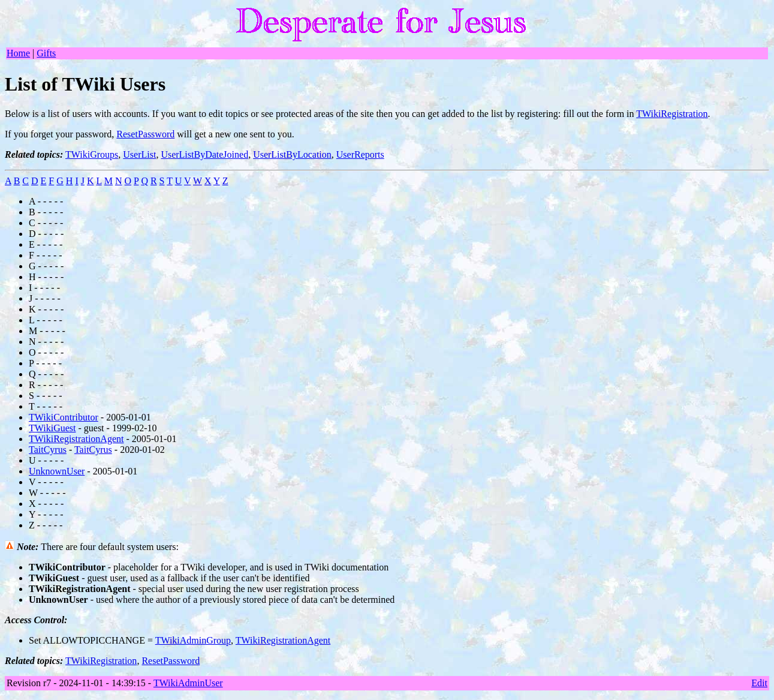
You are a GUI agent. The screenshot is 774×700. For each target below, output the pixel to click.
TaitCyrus (48, 449)
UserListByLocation (292, 154)
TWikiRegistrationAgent (76, 439)
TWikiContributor (63, 417)
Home (18, 53)
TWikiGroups (91, 154)
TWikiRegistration (671, 114)
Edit (759, 683)
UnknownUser (57, 471)
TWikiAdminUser (188, 683)
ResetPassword (145, 134)
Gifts (46, 53)
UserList (139, 154)
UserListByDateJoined (204, 154)
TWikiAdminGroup (193, 640)
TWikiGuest (52, 428)
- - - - (53, 201)
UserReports (360, 154)
